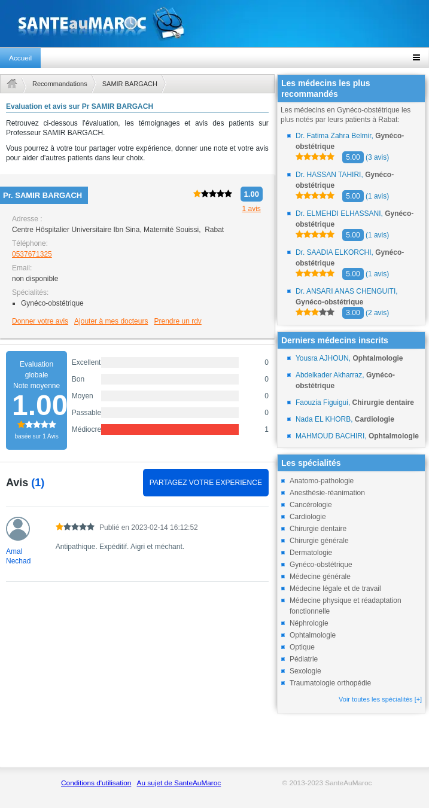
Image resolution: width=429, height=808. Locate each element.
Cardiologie (308, 517)
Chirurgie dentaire (318, 529)
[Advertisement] (137, 681)
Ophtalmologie (313, 635)
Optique (302, 647)
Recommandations (59, 83)
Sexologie (305, 671)
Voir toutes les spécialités (380, 699)
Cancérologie (311, 505)
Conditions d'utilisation (96, 783)
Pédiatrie (304, 659)
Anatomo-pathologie (322, 481)
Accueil (20, 58)
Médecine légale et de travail (335, 588)
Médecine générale (320, 576)
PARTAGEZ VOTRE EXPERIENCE (206, 482)
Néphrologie (309, 623)
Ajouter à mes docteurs (111, 321)
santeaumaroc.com (214, 23)
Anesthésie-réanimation (327, 493)
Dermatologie (311, 552)
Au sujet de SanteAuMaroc (179, 783)
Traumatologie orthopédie (330, 683)
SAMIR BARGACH (129, 83)
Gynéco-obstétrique (321, 564)
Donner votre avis (40, 321)
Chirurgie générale (319, 540)
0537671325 (32, 254)
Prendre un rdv (177, 321)
